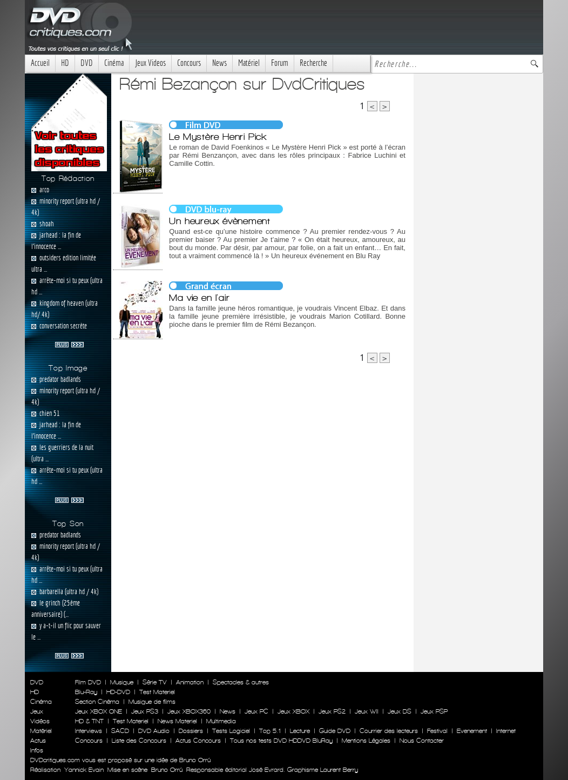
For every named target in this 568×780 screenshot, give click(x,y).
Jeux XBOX (293, 711)
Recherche (313, 63)
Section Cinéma (97, 701)
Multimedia (221, 721)
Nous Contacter (420, 740)
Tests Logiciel (231, 731)
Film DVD (88, 682)
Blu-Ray (86, 692)
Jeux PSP (434, 711)
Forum (279, 63)
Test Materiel (157, 692)
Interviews (88, 731)
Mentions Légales (366, 740)
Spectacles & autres (241, 682)
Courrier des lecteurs (389, 731)
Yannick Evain (84, 769)
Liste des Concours (139, 740)
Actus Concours (198, 740)
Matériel (249, 63)
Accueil (40, 63)
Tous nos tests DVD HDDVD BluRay (281, 740)
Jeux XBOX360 (189, 711)
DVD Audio (154, 731)
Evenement (472, 731)
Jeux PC (256, 711)
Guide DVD (334, 731)
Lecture (300, 731)
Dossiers (191, 731)
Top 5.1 (270, 731)
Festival (437, 731)
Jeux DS (399, 711)
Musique (121, 682)
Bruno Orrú (166, 769)
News (219, 63)
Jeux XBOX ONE (98, 711)
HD (65, 63)
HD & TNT (89, 721)
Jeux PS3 (144, 711)
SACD (120, 731)
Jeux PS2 (332, 711)
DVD (86, 63)
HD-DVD (118, 692)
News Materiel (177, 721)
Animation (190, 682)
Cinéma (114, 63)
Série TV (155, 682)
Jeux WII (366, 711)
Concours (189, 63)
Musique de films (152, 701)
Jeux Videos (150, 63)
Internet (506, 731)
